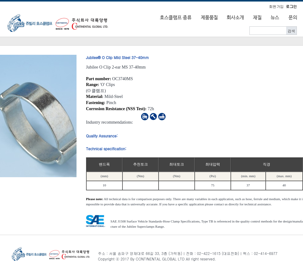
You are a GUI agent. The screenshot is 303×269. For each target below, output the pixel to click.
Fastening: (95, 102)
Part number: (98, 79)
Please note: (94, 199)
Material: (94, 96)
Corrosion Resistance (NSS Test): (116, 108)
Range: (92, 84)
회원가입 (276, 6)
